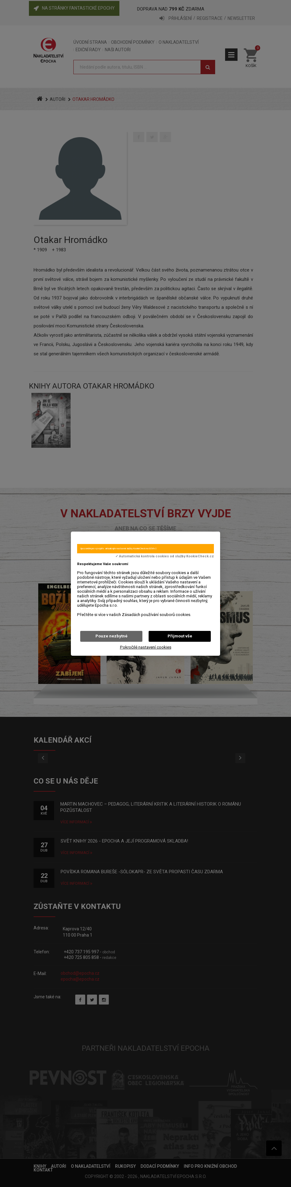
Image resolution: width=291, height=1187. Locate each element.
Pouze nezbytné (111, 636)
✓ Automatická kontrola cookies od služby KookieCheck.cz (164, 556)
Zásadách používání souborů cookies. (156, 614)
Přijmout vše (180, 636)
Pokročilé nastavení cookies (145, 647)
